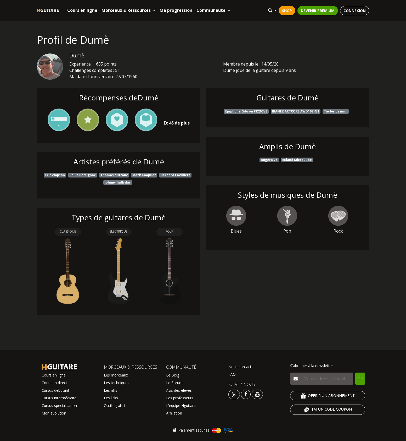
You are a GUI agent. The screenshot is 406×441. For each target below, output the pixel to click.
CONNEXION (354, 10)
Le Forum (174, 382)
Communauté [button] (213, 10)
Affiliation (174, 413)
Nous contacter (241, 366)
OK (360, 378)
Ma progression (176, 10)
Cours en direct (54, 382)
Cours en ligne (82, 10)
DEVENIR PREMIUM (318, 10)
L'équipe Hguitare (181, 405)
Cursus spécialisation (59, 405)
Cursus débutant (55, 390)
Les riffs (110, 390)
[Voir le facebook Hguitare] (246, 393)
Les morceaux (116, 375)
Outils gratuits (115, 405)
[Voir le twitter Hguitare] (234, 393)
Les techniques (116, 382)
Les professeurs (179, 397)
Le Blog (172, 375)
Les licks (111, 397)
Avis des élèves (179, 390)
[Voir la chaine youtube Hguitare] (257, 393)
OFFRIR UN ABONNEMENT (328, 396)
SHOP (287, 10)
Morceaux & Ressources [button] (128, 10)
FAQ (232, 374)
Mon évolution (54, 413)
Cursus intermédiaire (59, 397)
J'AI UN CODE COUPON (327, 410)
